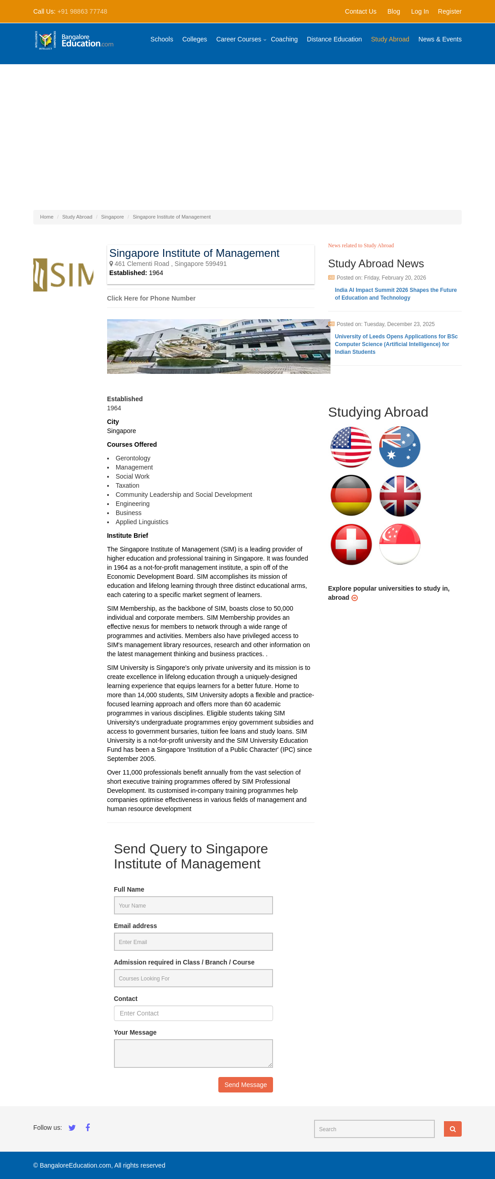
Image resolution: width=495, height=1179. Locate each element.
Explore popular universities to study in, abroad (389, 593)
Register (450, 11)
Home (46, 216)
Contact (126, 998)
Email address (135, 925)
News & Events (440, 39)
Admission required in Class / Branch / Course (184, 962)
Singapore (112, 216)
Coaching (284, 39)
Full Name (129, 889)
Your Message (135, 1032)
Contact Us (360, 11)
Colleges (194, 39)
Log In (420, 11)
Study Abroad (390, 39)
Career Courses (238, 39)
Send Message (245, 1084)
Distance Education (334, 39)
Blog (393, 11)
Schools (161, 39)
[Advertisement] (247, 132)
